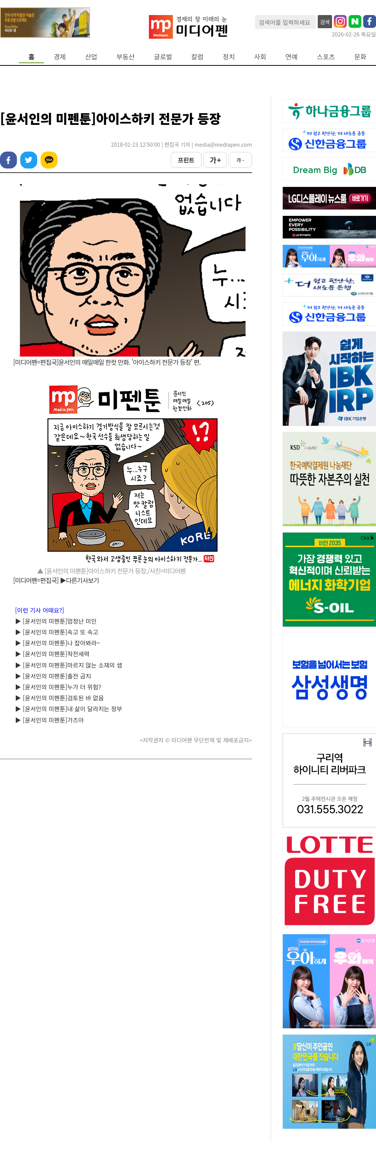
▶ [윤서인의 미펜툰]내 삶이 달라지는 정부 (68, 708)
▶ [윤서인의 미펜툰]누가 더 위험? (58, 686)
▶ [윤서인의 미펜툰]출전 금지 (53, 675)
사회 (260, 56)
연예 (291, 56)
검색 (325, 22)
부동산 (126, 56)
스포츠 (326, 56)
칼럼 (197, 56)
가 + (215, 160)
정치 (229, 56)
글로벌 (163, 56)
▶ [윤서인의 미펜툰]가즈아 (49, 719)
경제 (60, 56)
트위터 (28, 160)
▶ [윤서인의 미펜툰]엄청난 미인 (56, 620)
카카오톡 (49, 160)
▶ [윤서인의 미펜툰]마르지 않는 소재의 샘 (68, 664)
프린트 (186, 159)
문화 (360, 56)
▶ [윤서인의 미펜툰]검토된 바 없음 (59, 697)
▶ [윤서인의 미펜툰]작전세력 (52, 653)
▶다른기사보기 (79, 580)
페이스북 (8, 160)
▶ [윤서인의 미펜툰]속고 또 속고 (56, 631)
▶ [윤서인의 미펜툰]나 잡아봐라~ (57, 642)
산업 (91, 56)
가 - (240, 160)
